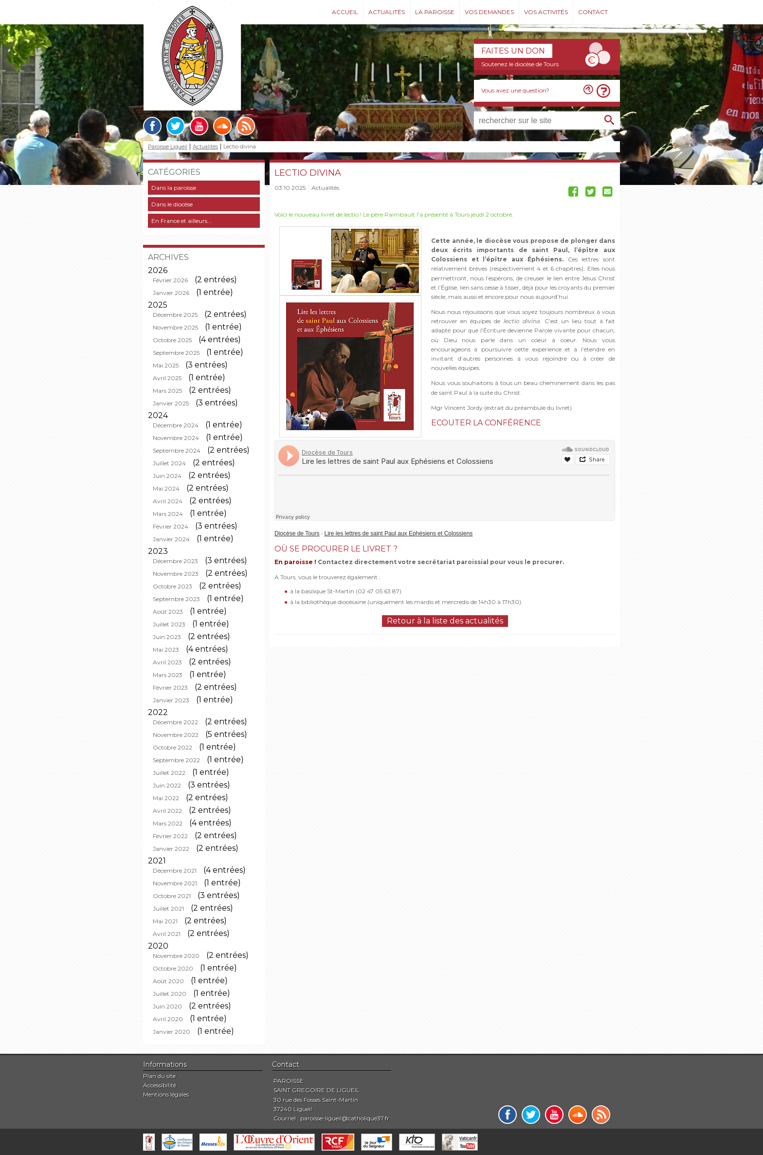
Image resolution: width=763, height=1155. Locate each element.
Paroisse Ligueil (167, 147)
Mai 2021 (165, 921)
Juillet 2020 (169, 993)
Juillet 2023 (169, 624)
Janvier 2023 (171, 700)
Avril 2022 (167, 810)
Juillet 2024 (169, 463)
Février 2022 (170, 836)
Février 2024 (170, 526)
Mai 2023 (166, 649)
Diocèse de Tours (297, 533)
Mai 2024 (166, 488)
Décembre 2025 (175, 314)
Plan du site (159, 1076)
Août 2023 (168, 611)
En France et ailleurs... (181, 220)
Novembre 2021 (175, 883)
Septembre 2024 (176, 450)
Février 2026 (170, 280)
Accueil (345, 12)
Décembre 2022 (175, 722)
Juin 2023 (167, 637)
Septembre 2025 (176, 352)
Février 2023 (170, 687)
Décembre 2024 (176, 425)
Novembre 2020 (176, 955)
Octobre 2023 (172, 586)
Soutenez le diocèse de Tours (520, 64)
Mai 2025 (166, 365)
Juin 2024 (167, 475)
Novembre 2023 (176, 573)
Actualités (386, 12)
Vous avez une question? (515, 90)
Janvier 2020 (171, 1031)
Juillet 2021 (168, 908)
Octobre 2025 (172, 340)
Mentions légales (166, 1094)
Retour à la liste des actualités (445, 620)
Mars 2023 (167, 674)
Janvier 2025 (171, 403)
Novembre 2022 (176, 734)
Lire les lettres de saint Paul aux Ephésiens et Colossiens (399, 533)
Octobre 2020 (173, 968)
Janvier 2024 (171, 539)
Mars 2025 (167, 390)
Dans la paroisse (173, 187)
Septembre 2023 (176, 599)
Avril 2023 (167, 662)
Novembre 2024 (176, 437)
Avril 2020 (168, 1019)
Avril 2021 (167, 933)
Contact (593, 12)
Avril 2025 (167, 378)
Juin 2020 (167, 1006)
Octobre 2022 (172, 747)
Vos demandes (489, 12)
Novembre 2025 (175, 327)
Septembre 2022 (176, 760)
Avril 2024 (167, 501)
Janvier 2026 (171, 292)
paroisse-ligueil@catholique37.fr (344, 1118)
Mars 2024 (168, 513)
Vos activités (546, 12)
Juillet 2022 (169, 772)
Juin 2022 (167, 785)
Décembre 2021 (175, 870)
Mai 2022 (166, 798)
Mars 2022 (167, 823)
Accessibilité (159, 1085)
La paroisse (434, 12)
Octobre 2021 (172, 895)
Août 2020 (168, 981)
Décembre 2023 (175, 561)
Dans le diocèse (172, 204)
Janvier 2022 (171, 848)
